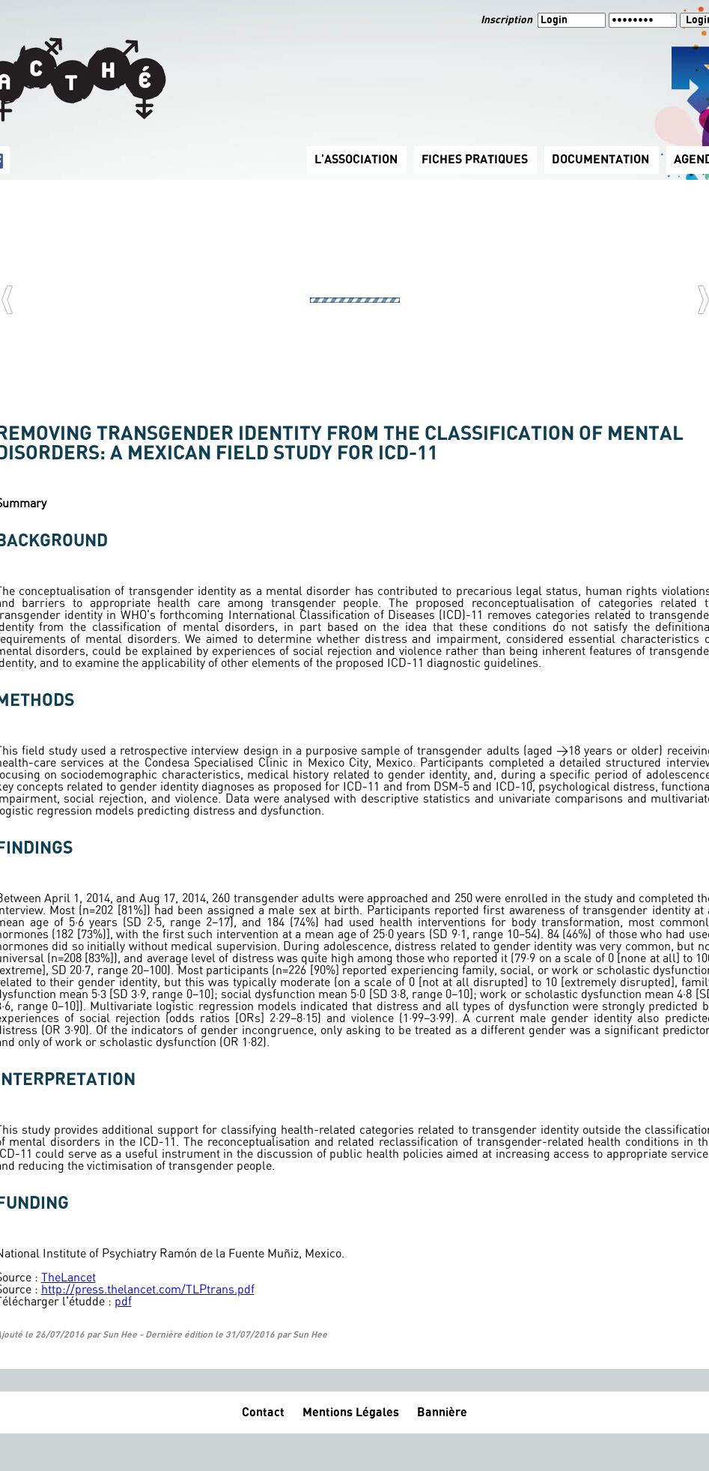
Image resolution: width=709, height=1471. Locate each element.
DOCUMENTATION (600, 160)
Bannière (442, 1413)
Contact (263, 1413)
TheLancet (68, 1278)
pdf (123, 1302)
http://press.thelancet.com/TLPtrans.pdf (148, 1290)
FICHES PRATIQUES (475, 160)
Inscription (508, 20)
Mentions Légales (350, 1413)
